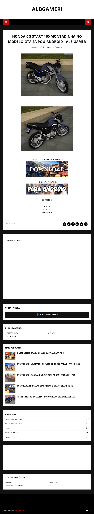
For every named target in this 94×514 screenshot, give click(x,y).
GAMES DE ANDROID (47, 419)
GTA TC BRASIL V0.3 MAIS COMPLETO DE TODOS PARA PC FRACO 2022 (48, 364)
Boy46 (35, 47)
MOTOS (12, 223)
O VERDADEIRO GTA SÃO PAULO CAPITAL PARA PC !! (40, 353)
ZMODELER (47, 437)
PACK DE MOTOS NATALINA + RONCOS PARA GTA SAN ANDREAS (46, 397)
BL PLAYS (51, 333)
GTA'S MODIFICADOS (47, 423)
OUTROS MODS (47, 433)
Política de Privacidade (14, 486)
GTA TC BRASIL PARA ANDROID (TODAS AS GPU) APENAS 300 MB (46, 375)
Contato (8, 482)
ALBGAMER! (47, 9)
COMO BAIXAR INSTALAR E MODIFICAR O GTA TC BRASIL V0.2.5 (45, 386)
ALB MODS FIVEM (11, 333)
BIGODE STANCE (11, 336)
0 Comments (58, 47)
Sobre (50, 486)
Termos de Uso (53, 482)
